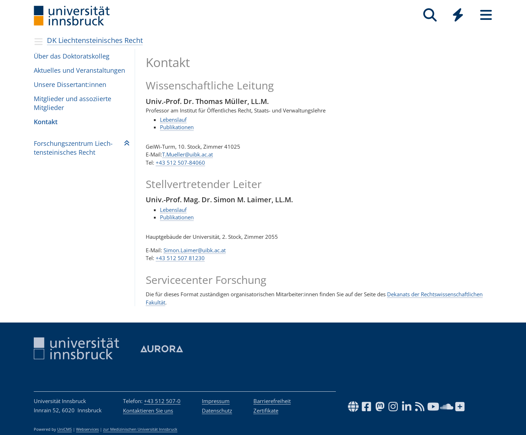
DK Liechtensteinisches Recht (95, 40)
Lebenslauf (173, 119)
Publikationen (177, 126)
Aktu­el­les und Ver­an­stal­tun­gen (79, 70)
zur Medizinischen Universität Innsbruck (140, 429)
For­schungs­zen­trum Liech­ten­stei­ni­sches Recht (73, 147)
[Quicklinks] (458, 15)
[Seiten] (486, 15)
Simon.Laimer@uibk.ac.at (194, 250)
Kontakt (46, 121)
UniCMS (64, 429)
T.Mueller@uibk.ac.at (187, 154)
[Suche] (430, 15)
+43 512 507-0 (162, 400)
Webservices (87, 429)
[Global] (458, 16)
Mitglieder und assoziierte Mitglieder (72, 103)
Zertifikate (265, 410)
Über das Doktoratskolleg (71, 56)
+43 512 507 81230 (180, 257)
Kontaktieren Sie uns (148, 410)
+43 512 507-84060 (180, 162)
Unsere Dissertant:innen (70, 84)
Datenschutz (217, 410)
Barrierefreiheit (272, 400)
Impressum (216, 400)
